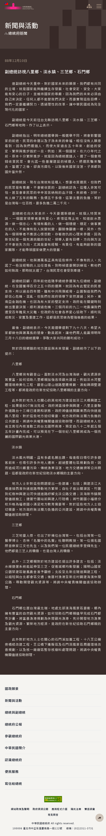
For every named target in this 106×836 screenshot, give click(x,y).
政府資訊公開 (40, 809)
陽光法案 (76, 809)
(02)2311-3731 (83, 828)
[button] (99, 818)
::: (2, 2)
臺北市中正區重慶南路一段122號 (42, 828)
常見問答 (53, 814)
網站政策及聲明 (20, 809)
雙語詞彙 (90, 809)
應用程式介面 (59, 809)
